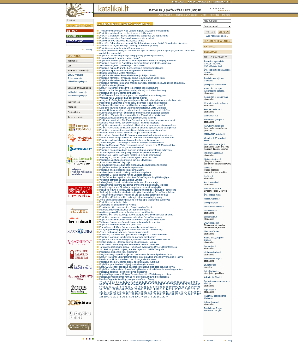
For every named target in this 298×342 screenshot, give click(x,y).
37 (107, 284)
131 (141, 291)
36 (104, 284)
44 (129, 284)
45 (132, 284)
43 (126, 284)
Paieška (226, 14)
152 (132, 294)
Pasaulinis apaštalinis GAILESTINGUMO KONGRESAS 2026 (214, 63)
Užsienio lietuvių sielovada (216, 103)
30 (184, 281)
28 (178, 281)
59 (176, 284)
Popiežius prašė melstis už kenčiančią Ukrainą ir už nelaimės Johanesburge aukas (141, 269)
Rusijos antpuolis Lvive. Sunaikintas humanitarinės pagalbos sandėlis (134, 112)
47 (139, 284)
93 (183, 286)
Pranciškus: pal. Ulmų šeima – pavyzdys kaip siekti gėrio (127, 227)
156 (150, 294)
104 (122, 289)
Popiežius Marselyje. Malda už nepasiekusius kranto (125, 80)
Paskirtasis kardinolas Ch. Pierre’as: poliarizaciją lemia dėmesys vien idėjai (137, 120)
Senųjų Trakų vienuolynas (216, 97)
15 (136, 281)
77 (132, 286)
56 (167, 284)
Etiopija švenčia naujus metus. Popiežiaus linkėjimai (125, 207)
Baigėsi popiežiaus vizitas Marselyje (117, 73)
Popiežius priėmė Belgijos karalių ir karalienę (121, 170)
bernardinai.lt (210, 246)
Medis (203, 14)
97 (195, 286)
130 (137, 291)
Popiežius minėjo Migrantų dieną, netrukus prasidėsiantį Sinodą (131, 68)
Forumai (179, 14)
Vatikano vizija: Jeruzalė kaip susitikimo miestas (123, 98)
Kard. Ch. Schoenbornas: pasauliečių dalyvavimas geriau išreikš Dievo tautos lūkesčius (143, 43)
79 (139, 286)
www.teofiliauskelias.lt (214, 206)
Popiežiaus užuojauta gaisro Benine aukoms (121, 48)
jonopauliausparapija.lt (214, 144)
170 (110, 296)
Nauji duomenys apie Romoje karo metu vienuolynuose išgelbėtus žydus (135, 254)
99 (100, 289)
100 (104, 289)
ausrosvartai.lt (210, 217)
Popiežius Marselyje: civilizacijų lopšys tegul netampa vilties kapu (132, 78)
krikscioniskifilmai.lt (212, 277)
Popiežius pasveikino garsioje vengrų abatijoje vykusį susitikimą (131, 55)
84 (154, 286)
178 (146, 296)
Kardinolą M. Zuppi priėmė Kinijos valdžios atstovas (125, 175)
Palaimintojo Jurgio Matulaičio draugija (213, 309)
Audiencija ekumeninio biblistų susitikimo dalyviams (125, 172)
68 (104, 286)
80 (142, 286)
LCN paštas (192, 14)
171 (115, 296)
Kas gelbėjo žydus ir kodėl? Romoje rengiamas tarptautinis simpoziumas (135, 135)
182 (163, 296)
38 (110, 284)
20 (152, 281)
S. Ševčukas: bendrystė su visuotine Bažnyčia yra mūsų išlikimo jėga (134, 177)
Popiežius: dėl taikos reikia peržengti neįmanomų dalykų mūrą (130, 197)
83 (151, 286)
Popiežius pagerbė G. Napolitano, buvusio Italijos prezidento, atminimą (135, 63)
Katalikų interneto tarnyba (140, 341)
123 (106, 291)
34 (197, 281)
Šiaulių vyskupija (75, 75)
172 (119, 296)
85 (157, 286)
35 (100, 284)
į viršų (228, 341)
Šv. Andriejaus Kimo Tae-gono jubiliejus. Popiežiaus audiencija (130, 152)
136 (163, 291)
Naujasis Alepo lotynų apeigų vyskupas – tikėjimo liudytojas (129, 122)
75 (126, 286)
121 (197, 289)
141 (186, 291)
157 (155, 294)
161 (172, 294)
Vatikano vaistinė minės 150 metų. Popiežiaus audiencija (127, 132)
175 (132, 296)
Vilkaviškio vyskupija (77, 81)
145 (101, 294)
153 (137, 294)
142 (190, 291)
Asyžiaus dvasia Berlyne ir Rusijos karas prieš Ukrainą (126, 212)
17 (143, 281)
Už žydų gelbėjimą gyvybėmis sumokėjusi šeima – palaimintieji (130, 229)
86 (161, 286)
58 (173, 284)
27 (175, 281)
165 (190, 294)
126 (119, 291)
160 (168, 294)
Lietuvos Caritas (211, 231)
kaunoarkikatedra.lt (213, 109)
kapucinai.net (210, 290)
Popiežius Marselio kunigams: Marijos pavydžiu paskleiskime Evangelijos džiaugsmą (142, 83)
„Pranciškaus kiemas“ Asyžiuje (114, 162)
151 (128, 294)
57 (170, 284)
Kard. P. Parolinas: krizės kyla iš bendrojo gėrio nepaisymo (128, 88)
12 (127, 281)
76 (129, 286)
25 (168, 281)
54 (161, 284)
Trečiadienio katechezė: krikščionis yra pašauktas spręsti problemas (133, 194)
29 (181, 281)
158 (159, 294)
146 (106, 294)
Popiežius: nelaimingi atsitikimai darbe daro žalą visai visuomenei (132, 219)
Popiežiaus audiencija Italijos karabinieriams (121, 147)
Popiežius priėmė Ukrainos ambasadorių (119, 93)
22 (159, 281)
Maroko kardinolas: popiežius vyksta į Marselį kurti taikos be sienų (132, 90)
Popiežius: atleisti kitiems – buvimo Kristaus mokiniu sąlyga (129, 140)
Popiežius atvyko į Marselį (112, 85)
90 (173, 286)
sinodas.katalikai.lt (212, 188)
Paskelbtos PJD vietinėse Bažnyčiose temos (121, 40)
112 (158, 289)
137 (168, 291)
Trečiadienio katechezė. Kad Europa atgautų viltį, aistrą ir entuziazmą (134, 30)
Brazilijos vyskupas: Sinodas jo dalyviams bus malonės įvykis (130, 187)
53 (157, 284)
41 (119, 284)
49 (145, 284)
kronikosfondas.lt (212, 182)
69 (107, 286)
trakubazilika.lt (210, 210)
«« (100, 281)
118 (184, 289)
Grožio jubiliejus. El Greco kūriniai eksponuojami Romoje (127, 242)
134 (155, 291)
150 (123, 294)
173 (123, 296)
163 (181, 294)
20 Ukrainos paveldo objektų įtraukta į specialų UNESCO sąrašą (131, 249)
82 (148, 286)
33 (194, 281)
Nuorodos (214, 14)
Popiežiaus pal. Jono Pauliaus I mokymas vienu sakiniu (127, 38)
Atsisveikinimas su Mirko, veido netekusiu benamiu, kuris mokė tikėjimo (135, 110)
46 (135, 284)
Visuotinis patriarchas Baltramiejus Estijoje (120, 180)
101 (109, 289)
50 (148, 284)
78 (135, 286)
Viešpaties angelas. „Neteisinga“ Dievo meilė (121, 65)
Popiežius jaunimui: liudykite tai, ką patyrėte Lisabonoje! (127, 237)
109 (144, 289)
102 (113, 289)
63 (189, 284)
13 (130, 281)
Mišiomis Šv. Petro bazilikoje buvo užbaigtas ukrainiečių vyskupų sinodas (136, 214)
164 (186, 294)
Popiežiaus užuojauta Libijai (113, 202)
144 (199, 291)
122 (101, 291)
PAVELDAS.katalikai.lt (214, 126)
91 (176, 286)
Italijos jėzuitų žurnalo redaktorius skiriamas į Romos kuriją (128, 182)
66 (198, 284)
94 (186, 286)
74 (123, 286)
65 (195, 284)
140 (181, 291)
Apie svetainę (165, 14)
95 (189, 286)
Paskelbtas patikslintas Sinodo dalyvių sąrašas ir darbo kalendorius (133, 103)
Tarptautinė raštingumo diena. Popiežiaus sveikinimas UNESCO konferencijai (138, 247)
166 (194, 294)
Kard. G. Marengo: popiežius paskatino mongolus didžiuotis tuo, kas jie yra (137, 267)
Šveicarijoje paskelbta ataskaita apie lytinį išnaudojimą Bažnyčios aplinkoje (137, 192)
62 (186, 284)
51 (151, 284)
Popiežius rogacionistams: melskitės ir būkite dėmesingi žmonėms (132, 130)
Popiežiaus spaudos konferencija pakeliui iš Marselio (126, 70)
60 (179, 284)
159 (163, 294)
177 (141, 296)
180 (155, 296)
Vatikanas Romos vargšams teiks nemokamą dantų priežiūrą (129, 222)
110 (149, 289)
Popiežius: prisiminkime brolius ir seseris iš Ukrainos (125, 33)
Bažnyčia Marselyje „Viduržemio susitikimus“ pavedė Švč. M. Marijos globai (137, 145)
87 (164, 286)
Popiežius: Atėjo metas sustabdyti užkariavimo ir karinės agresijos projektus (137, 125)
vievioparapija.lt (211, 203)
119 (189, 289)
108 (140, 289)
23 (162, 281)
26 (171, 281)
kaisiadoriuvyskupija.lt (214, 119)
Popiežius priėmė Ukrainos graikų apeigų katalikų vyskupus (129, 262)
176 (137, 296)
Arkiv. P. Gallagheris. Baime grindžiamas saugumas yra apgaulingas (133, 35)
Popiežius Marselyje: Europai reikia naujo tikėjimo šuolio (127, 75)
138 (172, 291)
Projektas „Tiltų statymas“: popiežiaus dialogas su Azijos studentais (133, 234)
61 (183, 284)
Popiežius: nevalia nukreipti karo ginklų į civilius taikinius (127, 117)
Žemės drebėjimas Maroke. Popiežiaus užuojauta (124, 232)
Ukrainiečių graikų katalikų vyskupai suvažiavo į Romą (126, 279)
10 (121, 281)
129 (132, 291)
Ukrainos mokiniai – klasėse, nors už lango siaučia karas (127, 259)
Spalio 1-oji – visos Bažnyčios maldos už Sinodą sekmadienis (130, 155)
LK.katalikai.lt (210, 265)
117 (180, 289)
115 (171, 289)
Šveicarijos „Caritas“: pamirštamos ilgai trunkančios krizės (128, 157)
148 (115, 294)
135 (159, 291)
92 (179, 286)
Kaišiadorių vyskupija (77, 92)
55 (164, 284)
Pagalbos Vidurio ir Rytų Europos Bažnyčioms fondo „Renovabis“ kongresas (137, 190)
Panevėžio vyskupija (77, 95)
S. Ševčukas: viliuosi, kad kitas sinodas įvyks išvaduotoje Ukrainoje (133, 165)
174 (128, 296)
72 (116, 286)
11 (124, 281)
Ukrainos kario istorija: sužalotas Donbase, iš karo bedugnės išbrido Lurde (136, 137)
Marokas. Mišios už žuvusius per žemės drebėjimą (124, 209)
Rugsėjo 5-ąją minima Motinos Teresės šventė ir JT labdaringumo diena (135, 274)
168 (101, 296)
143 (194, 291)
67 (100, 286)
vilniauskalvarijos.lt (212, 252)
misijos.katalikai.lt (212, 199)
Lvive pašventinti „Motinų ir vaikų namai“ (119, 58)
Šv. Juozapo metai (212, 195)
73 (119, 286)
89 (170, 286)
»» (167, 296)
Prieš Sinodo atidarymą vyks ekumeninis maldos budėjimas (129, 244)
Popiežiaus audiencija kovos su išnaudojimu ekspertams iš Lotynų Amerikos (137, 60)
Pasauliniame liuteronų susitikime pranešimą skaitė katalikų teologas (133, 185)
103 (118, 289)
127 (123, 291)
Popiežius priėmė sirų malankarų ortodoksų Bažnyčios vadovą (130, 217)
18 (146, 281)
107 (135, 289)
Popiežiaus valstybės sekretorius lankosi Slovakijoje (125, 160)
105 (127, 289)
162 (177, 294)
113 (162, 289)
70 (110, 286)
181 (159, 296)
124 (110, 291)
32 (190, 281)
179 (150, 296)
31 (187, 281)
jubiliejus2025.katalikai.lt (215, 84)
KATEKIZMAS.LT (212, 271)
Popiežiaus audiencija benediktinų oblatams (121, 167)
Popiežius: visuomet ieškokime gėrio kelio (120, 224)
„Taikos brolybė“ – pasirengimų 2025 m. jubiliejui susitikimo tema (131, 142)
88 (167, 286)
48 (142, 284)
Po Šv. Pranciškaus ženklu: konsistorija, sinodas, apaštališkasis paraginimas (137, 127)
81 (145, 286)
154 (141, 294)
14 (133, 281)
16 (140, 281)
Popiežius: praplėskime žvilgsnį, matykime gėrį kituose (126, 264)
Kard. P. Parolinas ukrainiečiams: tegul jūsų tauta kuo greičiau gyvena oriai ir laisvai (141, 257)
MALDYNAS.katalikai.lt (214, 134)
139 (177, 291)
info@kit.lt (157, 341)
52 (154, 284)
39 (113, 284)
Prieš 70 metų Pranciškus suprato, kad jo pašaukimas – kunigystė (132, 95)
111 (153, 289)
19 (149, 281)
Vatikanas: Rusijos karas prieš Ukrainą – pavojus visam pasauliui (132, 105)
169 (106, 296)
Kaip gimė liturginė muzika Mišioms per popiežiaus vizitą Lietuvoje (132, 107)
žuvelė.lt (208, 168)
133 (150, 291)
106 (131, 289)
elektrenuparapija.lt (213, 258)
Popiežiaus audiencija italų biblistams (118, 252)
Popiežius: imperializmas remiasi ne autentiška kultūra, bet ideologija (134, 277)
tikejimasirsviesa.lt (212, 159)
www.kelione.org (211, 223)
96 (192, 286)
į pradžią (87, 50)
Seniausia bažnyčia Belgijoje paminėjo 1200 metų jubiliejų (128, 45)
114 (167, 289)
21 (155, 281)
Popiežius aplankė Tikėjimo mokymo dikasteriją (123, 272)
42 (123, 284)
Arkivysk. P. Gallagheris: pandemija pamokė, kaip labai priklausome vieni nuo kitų (140, 100)
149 (119, 294)
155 (146, 294)
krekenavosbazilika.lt (213, 153)
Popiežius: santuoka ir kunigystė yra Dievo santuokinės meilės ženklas (135, 239)
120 (193, 289)
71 (113, 286)
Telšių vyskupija (75, 78)
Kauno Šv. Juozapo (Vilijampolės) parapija (214, 89)
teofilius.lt (208, 176)
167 (199, 294)
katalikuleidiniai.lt (212, 302)
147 (110, 294)
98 (198, 286)
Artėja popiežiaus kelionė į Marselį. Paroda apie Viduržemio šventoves (134, 199)
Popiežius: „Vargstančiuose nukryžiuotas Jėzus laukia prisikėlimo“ (132, 115)
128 (128, 291)
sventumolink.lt (211, 116)
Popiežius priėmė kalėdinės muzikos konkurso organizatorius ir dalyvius (135, 150)
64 (192, 284)
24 (165, 281)
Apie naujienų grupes (217, 36)
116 (175, 289)
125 (115, 291)
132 (146, 291)
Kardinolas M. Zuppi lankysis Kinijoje (117, 204)
